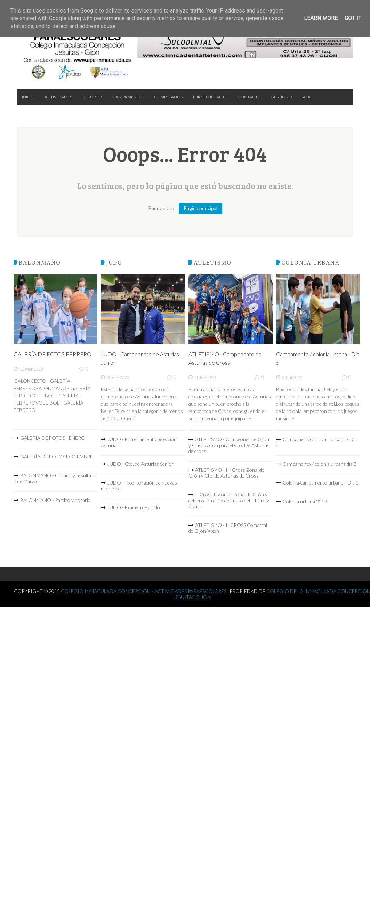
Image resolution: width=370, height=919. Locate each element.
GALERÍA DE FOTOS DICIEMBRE (56, 457)
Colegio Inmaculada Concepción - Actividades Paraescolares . (145, 591)
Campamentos (128, 96)
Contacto (249, 96)
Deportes (92, 96)
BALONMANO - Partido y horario (55, 500)
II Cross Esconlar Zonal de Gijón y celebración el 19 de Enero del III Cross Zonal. (229, 500)
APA (307, 96)
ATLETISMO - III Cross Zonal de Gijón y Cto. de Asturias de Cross (226, 473)
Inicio (28, 96)
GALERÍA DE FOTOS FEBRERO (52, 354)
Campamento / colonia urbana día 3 (319, 464)
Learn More (321, 18)
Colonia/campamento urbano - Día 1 (321, 483)
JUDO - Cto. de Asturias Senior (140, 464)
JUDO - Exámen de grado (133, 507)
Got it (353, 18)
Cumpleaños (168, 96)
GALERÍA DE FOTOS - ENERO (52, 438)
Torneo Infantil (210, 96)
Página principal (200, 208)
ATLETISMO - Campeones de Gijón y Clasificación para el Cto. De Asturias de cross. (229, 445)
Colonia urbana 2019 (305, 501)
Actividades (58, 96)
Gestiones (282, 96)
